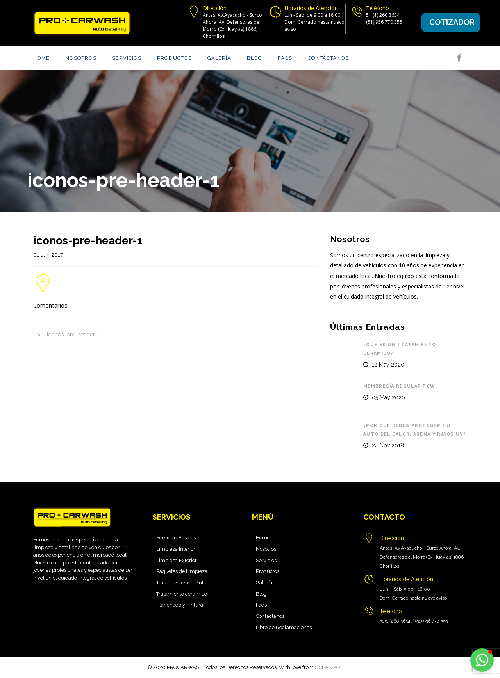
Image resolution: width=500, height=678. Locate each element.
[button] (482, 660)
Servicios (126, 58)
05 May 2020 (388, 397)
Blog (254, 58)
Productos (174, 58)
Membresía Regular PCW (399, 386)
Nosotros (80, 58)
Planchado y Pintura (179, 605)
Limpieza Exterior (176, 560)
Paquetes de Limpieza (181, 571)
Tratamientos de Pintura (183, 582)
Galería (219, 58)
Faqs (285, 58)
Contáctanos (328, 58)
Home (41, 58)
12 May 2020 (388, 364)
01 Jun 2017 (48, 255)
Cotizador (452, 22)
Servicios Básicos (176, 538)
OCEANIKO (327, 667)
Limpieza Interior (175, 549)
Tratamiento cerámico (181, 594)
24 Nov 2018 (388, 445)
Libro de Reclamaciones (284, 627)
